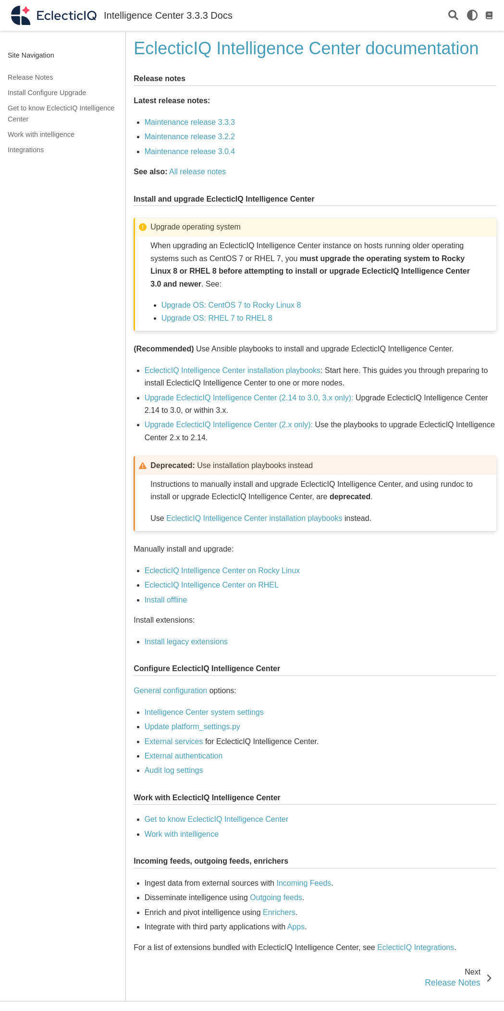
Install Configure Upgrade (47, 92)
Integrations (26, 150)
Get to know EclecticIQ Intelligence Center (61, 113)
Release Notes (30, 77)
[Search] (453, 15)
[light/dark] (472, 15)
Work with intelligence (41, 134)
